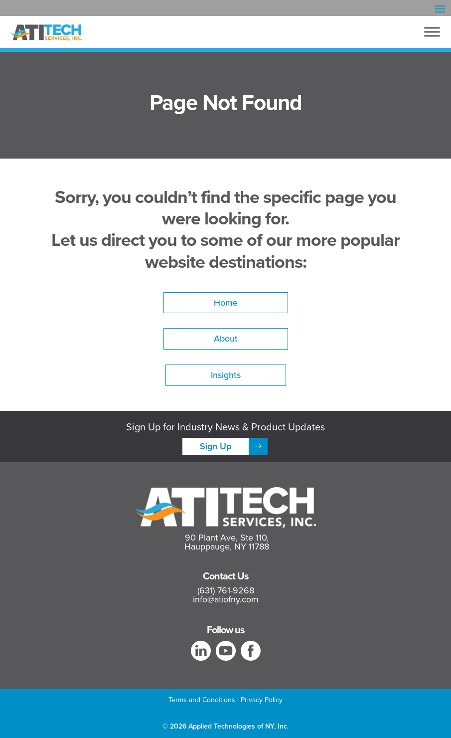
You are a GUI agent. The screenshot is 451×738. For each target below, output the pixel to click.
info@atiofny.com (226, 599)
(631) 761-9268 (225, 590)
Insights (226, 375)
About (226, 338)
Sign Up (215, 446)
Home (226, 302)
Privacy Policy (262, 700)
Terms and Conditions (201, 700)
